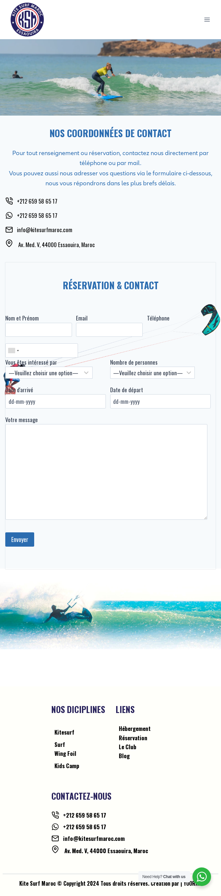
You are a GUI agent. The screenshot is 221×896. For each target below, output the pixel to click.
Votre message (21, 419)
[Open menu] (207, 19)
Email (82, 318)
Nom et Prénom (22, 318)
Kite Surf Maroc (37, 883)
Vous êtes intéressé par (31, 362)
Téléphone (158, 318)
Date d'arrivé (19, 390)
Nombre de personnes (134, 362)
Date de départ (126, 390)
